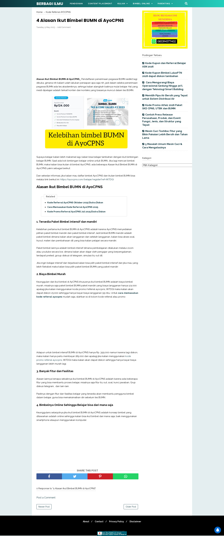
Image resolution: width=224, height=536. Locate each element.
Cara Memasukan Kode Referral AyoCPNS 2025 (72, 207)
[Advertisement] (87, 53)
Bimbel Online (141, 4)
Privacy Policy (117, 522)
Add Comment (64, 27)
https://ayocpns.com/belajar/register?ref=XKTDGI (87, 179)
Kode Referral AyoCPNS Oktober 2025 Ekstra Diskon (75, 203)
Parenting (164, 4)
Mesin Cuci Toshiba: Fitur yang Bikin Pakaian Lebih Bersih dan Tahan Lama (165, 134)
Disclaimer (137, 522)
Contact (98, 522)
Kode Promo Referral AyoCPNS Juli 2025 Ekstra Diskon (76, 212)
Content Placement (100, 4)
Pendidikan (76, 4)
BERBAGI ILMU (49, 3)
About (85, 522)
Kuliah (121, 4)
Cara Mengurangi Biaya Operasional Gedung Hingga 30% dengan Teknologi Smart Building (162, 86)
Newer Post (44, 507)
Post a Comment (45, 498)
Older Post (131, 507)
